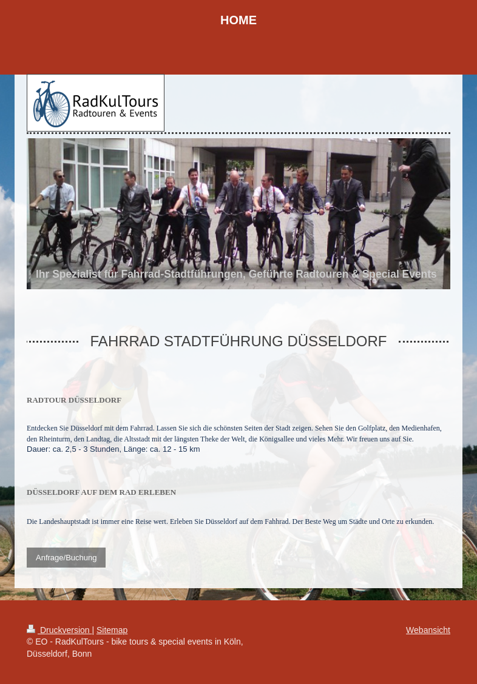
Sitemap (111, 630)
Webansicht (428, 630)
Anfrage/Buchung (66, 557)
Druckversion (59, 630)
